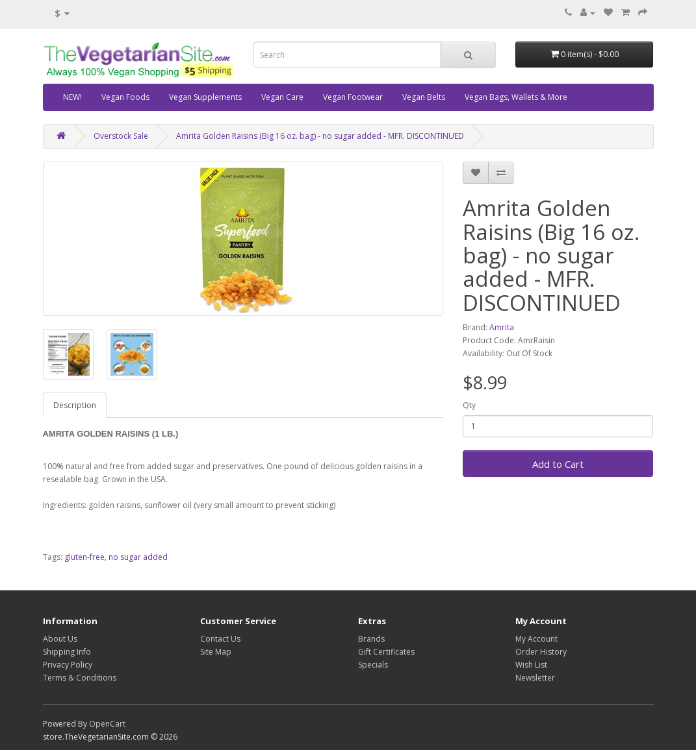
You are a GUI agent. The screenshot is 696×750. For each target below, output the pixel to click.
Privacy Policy (67, 664)
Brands (371, 638)
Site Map (215, 651)
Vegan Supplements (205, 97)
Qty (469, 405)
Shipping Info (67, 651)
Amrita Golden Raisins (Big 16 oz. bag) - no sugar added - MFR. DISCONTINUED (320, 135)
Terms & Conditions (79, 677)
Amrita (501, 327)
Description (74, 405)
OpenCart (107, 723)
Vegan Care (282, 97)
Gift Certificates (386, 651)
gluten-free (84, 556)
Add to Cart (558, 463)
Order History (541, 651)
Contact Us (220, 638)
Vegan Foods (125, 97)
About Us (60, 638)
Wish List (531, 664)
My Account (536, 638)
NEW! (72, 97)
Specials (373, 664)
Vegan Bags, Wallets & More (516, 97)
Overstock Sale (121, 135)
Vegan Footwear (353, 97)
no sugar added (138, 556)
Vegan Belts (423, 97)
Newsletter (535, 677)
